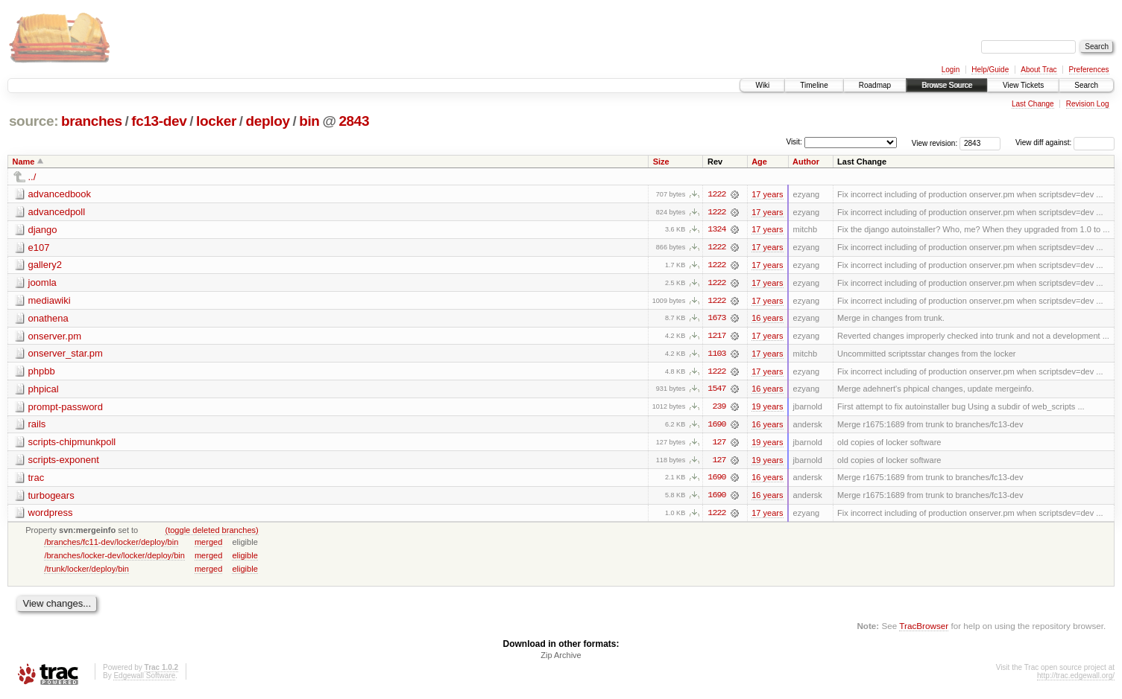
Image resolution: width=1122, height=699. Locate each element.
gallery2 (45, 265)
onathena (48, 319)
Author (805, 161)
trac (36, 479)
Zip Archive (560, 658)
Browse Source (946, 85)
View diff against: (1065, 142)
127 (718, 444)
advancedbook (60, 194)
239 (718, 409)
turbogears (51, 497)
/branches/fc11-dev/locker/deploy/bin (111, 544)
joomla (42, 283)
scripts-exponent (63, 461)
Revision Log (1087, 104)
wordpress (50, 515)
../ (32, 176)
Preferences (1089, 70)
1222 (716, 194)
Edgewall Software (144, 679)
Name (24, 161)
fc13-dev (158, 121)
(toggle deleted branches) (211, 533)
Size (661, 161)
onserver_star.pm (65, 354)
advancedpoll (57, 211)
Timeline (814, 85)
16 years (767, 319)
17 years (767, 194)
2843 (353, 121)
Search (1086, 85)
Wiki (762, 85)
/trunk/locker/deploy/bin (86, 571)
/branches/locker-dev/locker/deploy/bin (114, 558)
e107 (39, 247)
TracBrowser (923, 628)
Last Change (1033, 104)
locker (216, 121)
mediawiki (49, 301)
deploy (267, 121)
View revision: (935, 142)
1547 (716, 391)
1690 (716, 427)
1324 (716, 230)
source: (33, 121)
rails (37, 426)
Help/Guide (990, 70)
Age (759, 161)
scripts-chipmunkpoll (72, 444)
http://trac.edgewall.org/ (1076, 679)
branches (91, 121)
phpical (43, 390)
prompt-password (65, 408)
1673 (716, 319)
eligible (244, 558)
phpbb (41, 372)
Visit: (794, 142)
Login (950, 70)
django (42, 229)
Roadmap (875, 85)
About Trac (1038, 70)
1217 (716, 337)
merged (208, 544)
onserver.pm (55, 336)
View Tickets (1023, 85)
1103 (716, 355)
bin (309, 121)
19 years (767, 408)
